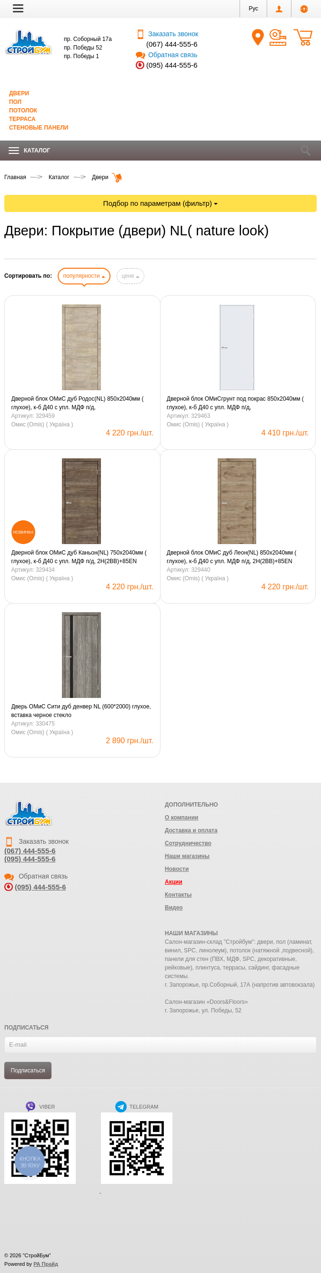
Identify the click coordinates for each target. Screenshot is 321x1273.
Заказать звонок (167, 34)
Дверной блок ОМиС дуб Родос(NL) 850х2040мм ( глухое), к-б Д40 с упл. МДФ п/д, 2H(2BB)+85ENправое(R (77, 403)
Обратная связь (166, 55)
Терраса (22, 119)
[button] (18, 8)
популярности (84, 276)
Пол (15, 102)
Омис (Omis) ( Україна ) (42, 424)
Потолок (23, 110)
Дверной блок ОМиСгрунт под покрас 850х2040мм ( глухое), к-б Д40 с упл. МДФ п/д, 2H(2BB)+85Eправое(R (235, 403)
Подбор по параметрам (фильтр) (160, 203)
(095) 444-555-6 (172, 65)
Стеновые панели (38, 127)
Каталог (29, 150)
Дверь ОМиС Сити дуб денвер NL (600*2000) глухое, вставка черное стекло (81, 710)
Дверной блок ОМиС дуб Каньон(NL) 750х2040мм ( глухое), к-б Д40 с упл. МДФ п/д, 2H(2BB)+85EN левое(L (79, 557)
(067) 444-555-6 (172, 44)
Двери (19, 93)
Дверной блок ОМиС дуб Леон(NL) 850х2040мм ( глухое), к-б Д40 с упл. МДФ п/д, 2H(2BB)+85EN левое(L (231, 557)
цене (130, 276)
